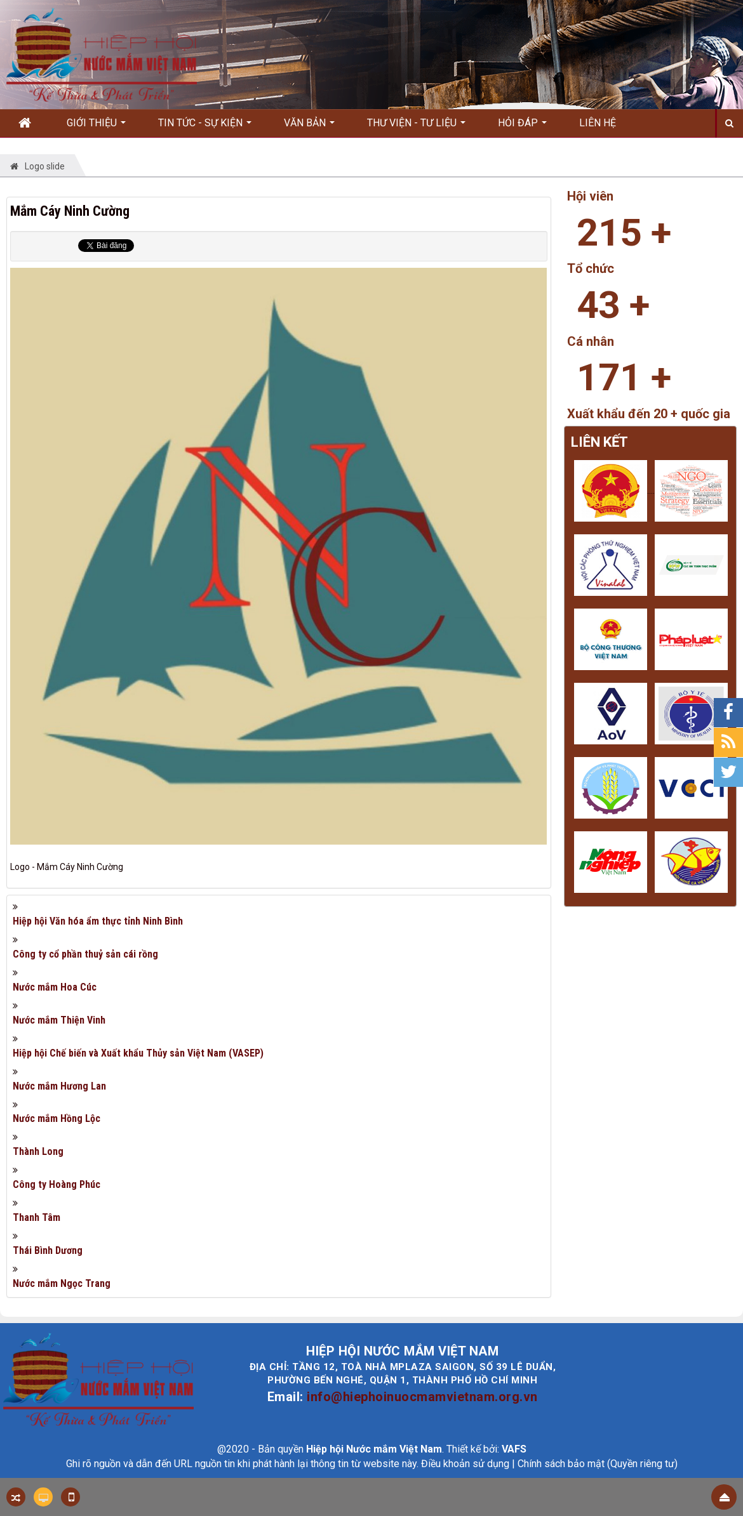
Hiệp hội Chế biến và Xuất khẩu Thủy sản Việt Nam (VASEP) (138, 1053)
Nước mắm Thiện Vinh (59, 1020)
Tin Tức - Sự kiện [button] (204, 127)
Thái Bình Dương (48, 1250)
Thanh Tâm (36, 1217)
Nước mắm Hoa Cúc (55, 987)
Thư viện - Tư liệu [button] (416, 127)
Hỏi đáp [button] (522, 127)
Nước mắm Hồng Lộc (56, 1118)
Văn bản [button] (309, 127)
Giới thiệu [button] (96, 127)
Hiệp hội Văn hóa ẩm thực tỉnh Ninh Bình (98, 921)
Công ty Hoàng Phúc (56, 1184)
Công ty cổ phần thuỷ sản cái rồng (85, 954)
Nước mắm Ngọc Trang (61, 1283)
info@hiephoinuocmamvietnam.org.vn (422, 1396)
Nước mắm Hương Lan (59, 1086)
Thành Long (38, 1151)
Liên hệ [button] (597, 123)
